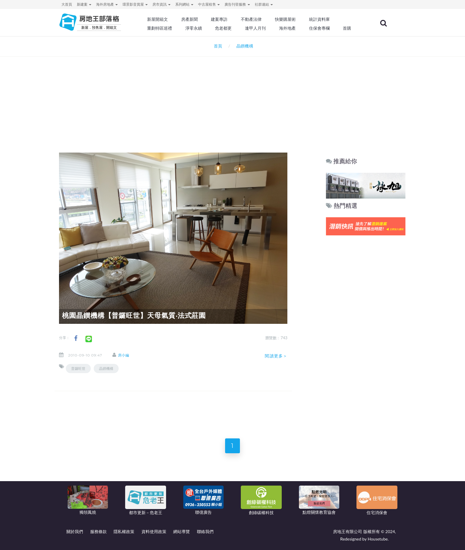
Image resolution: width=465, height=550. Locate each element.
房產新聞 (189, 19)
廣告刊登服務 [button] (237, 4)
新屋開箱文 (158, 19)
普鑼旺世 (78, 368)
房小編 (124, 355)
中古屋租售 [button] (209, 4)
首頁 (217, 45)
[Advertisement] (232, 97)
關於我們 (74, 531)
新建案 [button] (84, 4)
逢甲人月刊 (256, 28)
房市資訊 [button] (161, 4)
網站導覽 (181, 531)
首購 (347, 28)
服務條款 (98, 531)
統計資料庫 (319, 19)
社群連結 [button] (264, 4)
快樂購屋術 (285, 19)
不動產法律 (251, 19)
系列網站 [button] (184, 4)
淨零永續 (194, 28)
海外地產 (287, 28)
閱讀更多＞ (276, 356)
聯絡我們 (205, 531)
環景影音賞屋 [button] (135, 4)
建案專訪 (219, 19)
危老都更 (224, 28)
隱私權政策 (124, 531)
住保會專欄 (319, 28)
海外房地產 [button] (107, 4)
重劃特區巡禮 (160, 28)
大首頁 (66, 4)
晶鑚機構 (106, 368)
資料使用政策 (153, 531)
